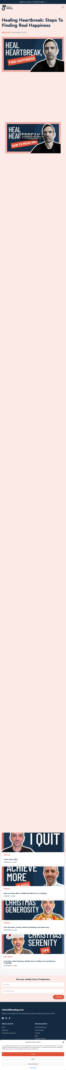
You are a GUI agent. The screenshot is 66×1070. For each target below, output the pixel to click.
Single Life (6, 32)
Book (3, 1028)
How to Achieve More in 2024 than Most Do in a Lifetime (25, 894)
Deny (33, 1059)
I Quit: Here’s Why (11, 860)
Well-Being (8, 957)
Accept (33, 1054)
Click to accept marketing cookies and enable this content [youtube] (33, 137)
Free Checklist (39, 1031)
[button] (63, 1042)
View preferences (33, 1064)
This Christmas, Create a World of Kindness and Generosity (26, 928)
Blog (36, 1037)
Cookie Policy (33, 1068)
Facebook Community (9, 1034)
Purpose (7, 855)
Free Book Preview (41, 1028)
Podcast (37, 1034)
